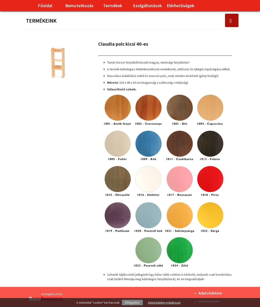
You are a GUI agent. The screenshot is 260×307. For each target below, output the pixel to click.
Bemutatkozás (79, 5)
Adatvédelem (210, 293)
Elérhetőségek (180, 5)
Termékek (112, 5)
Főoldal (45, 5)
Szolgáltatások (147, 5)
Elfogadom (132, 303)
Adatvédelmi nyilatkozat (164, 303)
